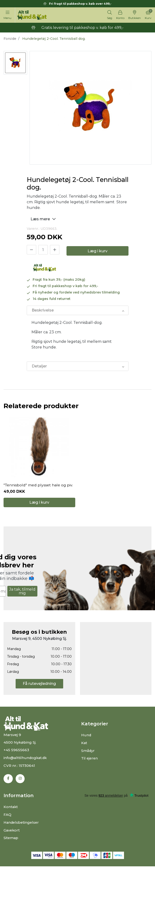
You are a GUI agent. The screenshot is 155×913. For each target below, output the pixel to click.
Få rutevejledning (39, 685)
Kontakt (11, 808)
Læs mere (44, 218)
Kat (84, 744)
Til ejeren (89, 760)
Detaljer (39, 366)
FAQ (8, 816)
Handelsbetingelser (22, 824)
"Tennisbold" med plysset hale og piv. (38, 486)
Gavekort (12, 831)
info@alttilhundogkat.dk (26, 759)
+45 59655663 (16, 752)
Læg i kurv (97, 251)
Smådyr (88, 752)
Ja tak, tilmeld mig (22, 593)
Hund (86, 737)
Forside (10, 38)
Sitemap (11, 839)
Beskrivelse (43, 310)
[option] (15, 63)
